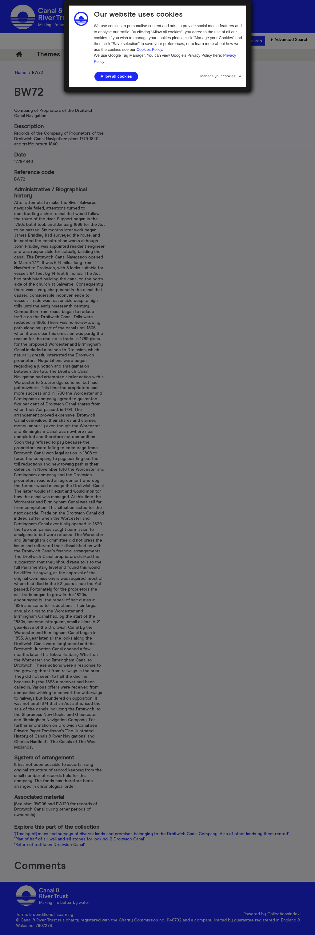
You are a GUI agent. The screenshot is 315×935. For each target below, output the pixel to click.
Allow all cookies (116, 76)
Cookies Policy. (150, 49)
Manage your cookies (217, 76)
